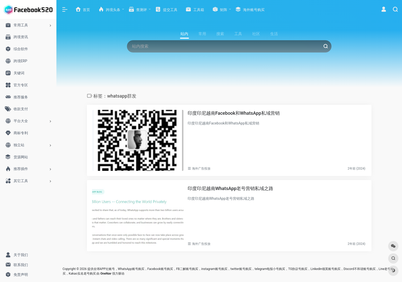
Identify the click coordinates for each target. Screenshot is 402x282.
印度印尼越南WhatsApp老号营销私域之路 (231, 188)
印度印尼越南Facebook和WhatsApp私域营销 (234, 113)
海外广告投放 (201, 168)
